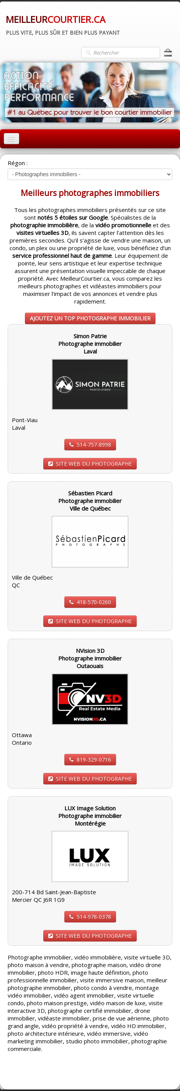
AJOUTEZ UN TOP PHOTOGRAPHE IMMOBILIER (90, 318)
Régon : (18, 163)
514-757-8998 (90, 444)
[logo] (63, 24)
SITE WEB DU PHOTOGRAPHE (90, 463)
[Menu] (11, 138)
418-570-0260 (90, 602)
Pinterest (159, 1074)
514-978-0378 (90, 916)
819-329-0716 (90, 759)
